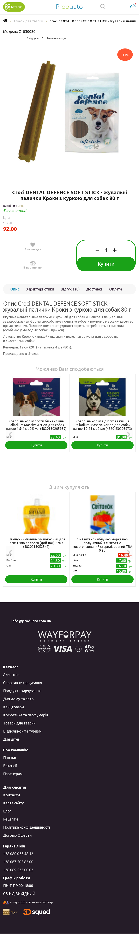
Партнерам (13, 774)
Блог (7, 811)
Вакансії (10, 766)
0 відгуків (33, 38)
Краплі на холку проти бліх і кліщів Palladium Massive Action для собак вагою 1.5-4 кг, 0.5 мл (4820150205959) (36, 424)
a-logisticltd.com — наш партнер (28, 903)
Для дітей (11, 739)
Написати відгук (56, 38)
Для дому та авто (18, 699)
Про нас (10, 758)
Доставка (94, 289)
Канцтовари (13, 707)
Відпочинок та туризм (22, 731)
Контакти (11, 795)
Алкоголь (11, 674)
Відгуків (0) (70, 289)
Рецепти (10, 819)
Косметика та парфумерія (25, 715)
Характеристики (40, 289)
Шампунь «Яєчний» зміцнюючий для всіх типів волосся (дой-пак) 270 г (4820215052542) (36, 542)
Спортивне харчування (22, 683)
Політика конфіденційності (26, 827)
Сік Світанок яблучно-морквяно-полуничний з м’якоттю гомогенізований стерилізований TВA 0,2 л (102, 544)
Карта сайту (13, 803)
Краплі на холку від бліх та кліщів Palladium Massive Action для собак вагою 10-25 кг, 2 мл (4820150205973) (102, 424)
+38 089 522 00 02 (18, 870)
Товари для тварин (19, 723)
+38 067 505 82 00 (18, 862)
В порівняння (32, 264)
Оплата (115, 289)
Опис (14, 289)
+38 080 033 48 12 (18, 854)
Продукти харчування (22, 691)
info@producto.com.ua (31, 621)
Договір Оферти (17, 835)
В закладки (32, 246)
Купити (106, 264)
